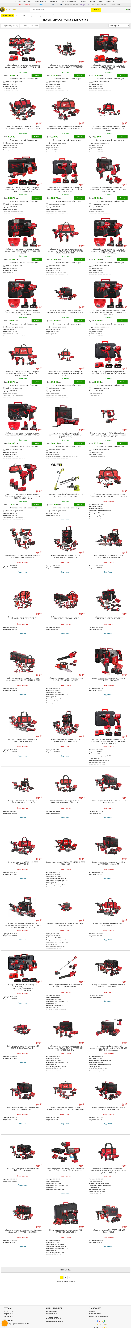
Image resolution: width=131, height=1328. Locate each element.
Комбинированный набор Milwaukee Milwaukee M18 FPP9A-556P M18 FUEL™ (22, 556)
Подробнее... (65, 520)
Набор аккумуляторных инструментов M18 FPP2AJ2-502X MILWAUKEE (108, 679)
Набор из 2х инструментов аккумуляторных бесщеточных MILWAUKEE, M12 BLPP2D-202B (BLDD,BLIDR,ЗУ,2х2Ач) (22, 496)
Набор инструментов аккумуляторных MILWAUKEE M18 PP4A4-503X (108, 556)
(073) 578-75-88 (56, 5)
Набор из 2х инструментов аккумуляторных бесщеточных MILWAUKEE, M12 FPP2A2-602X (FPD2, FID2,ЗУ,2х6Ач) (108, 251)
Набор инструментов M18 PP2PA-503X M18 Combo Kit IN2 (108, 1231)
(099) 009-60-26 (25, 5)
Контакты (53, 1)
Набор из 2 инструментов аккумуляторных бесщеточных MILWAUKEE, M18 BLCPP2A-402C (108, 372)
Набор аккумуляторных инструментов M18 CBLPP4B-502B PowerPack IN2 (22, 1047)
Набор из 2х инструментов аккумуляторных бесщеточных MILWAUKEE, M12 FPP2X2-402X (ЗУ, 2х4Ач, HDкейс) (108, 312)
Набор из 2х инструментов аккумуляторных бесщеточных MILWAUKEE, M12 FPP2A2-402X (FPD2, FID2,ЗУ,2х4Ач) (22, 312)
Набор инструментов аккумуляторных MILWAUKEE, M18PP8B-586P (65, 618)
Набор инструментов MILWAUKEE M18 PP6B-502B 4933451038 (65, 863)
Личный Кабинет (51, 1313)
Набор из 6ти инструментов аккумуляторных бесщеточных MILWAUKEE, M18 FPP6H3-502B (22, 66)
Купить (36, 75)
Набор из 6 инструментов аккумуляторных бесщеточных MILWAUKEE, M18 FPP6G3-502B (22, 127)
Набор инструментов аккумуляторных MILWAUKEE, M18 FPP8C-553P (65, 740)
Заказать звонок (71, 5)
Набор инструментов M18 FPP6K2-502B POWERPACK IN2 (22, 863)
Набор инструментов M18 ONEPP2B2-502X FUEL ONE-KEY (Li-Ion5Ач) (65, 924)
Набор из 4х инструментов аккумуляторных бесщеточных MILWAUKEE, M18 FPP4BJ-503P (65, 66)
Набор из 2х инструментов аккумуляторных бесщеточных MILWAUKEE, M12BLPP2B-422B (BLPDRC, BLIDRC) (108, 1171)
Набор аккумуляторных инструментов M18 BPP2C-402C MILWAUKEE (65, 1231)
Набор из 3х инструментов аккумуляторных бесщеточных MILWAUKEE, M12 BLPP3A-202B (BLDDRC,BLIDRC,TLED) (65, 251)
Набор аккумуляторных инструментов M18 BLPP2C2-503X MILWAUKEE (108, 863)
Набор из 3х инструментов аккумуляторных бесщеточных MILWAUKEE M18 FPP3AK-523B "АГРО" (108, 128)
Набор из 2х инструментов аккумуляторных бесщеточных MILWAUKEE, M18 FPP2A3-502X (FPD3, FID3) (108, 67)
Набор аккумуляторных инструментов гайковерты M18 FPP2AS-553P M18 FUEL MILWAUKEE (65, 1170)
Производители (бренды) (54, 1321)
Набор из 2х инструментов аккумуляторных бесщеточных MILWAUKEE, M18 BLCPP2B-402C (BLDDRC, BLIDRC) (108, 741)
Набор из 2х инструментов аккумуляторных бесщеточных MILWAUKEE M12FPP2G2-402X (22, 434)
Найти (96, 9)
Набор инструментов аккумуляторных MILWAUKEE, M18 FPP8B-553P (65, 556)
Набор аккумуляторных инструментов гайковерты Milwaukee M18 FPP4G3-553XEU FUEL (23, 1231)
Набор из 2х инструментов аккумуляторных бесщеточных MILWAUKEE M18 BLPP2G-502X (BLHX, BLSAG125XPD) (22, 189)
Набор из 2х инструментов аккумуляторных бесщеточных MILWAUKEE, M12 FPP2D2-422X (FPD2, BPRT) (22, 251)
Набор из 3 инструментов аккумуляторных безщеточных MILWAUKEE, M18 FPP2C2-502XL (65, 311)
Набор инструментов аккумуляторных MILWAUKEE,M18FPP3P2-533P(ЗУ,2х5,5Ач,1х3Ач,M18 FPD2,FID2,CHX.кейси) (22, 988)
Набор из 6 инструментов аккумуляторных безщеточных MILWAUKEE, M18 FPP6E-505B (23, 679)
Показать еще (65, 1270)
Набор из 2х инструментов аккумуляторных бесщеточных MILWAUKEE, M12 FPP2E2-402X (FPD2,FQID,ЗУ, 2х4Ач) (65, 1048)
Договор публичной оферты (98, 1316)
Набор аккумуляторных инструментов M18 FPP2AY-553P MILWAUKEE (108, 986)
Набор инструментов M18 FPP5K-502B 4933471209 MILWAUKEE (22, 740)
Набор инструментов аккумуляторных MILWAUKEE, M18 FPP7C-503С (108, 618)
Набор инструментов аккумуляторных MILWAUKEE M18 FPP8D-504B (22, 618)
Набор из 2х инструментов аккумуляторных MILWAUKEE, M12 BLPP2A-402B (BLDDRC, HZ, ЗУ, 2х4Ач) (66, 373)
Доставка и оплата (69, 1)
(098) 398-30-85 (40, 5)
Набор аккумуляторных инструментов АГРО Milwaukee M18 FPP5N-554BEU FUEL (65, 802)
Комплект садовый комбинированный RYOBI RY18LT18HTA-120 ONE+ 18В (65, 495)
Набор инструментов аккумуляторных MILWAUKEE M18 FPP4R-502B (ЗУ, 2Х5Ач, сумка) (65, 1108)
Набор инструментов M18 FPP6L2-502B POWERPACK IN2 (108, 924)
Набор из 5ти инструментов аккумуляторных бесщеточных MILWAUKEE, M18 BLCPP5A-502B (65, 127)
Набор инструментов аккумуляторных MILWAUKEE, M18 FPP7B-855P (22, 802)
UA (16, 1)
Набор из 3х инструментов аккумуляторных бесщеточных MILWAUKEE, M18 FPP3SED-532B (108, 495)
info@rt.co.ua (85, 5)
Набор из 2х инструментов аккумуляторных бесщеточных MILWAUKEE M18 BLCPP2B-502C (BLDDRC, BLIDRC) (65, 189)
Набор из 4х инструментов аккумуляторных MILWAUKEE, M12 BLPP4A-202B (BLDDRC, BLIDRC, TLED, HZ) (22, 373)
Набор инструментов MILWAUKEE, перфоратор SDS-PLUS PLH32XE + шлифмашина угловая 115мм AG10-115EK (108, 435)
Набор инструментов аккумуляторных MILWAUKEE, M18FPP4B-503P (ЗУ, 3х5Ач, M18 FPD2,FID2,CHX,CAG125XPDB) (22, 925)
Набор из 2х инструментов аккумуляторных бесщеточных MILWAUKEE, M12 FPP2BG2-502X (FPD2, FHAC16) (108, 189)
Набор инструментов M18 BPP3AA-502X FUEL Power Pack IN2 (108, 802)
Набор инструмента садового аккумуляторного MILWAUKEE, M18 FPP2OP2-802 (65, 679)
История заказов (51, 1311)
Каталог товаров (40, 1)
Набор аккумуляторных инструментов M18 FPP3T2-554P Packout (22, 1170)
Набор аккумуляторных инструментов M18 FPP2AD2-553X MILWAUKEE (108, 1108)
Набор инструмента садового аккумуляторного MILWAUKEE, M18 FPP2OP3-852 (65, 986)
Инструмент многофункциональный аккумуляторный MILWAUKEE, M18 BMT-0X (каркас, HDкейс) (65, 435)
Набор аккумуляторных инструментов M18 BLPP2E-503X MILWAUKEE (22, 1108)
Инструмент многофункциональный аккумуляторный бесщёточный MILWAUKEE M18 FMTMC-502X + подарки (108, 1048)
